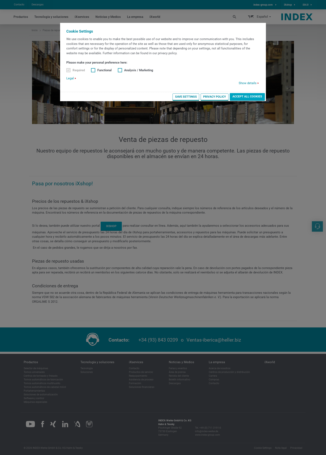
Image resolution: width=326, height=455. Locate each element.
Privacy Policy (214, 96)
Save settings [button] (186, 96)
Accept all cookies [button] (247, 96)
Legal (70, 78)
